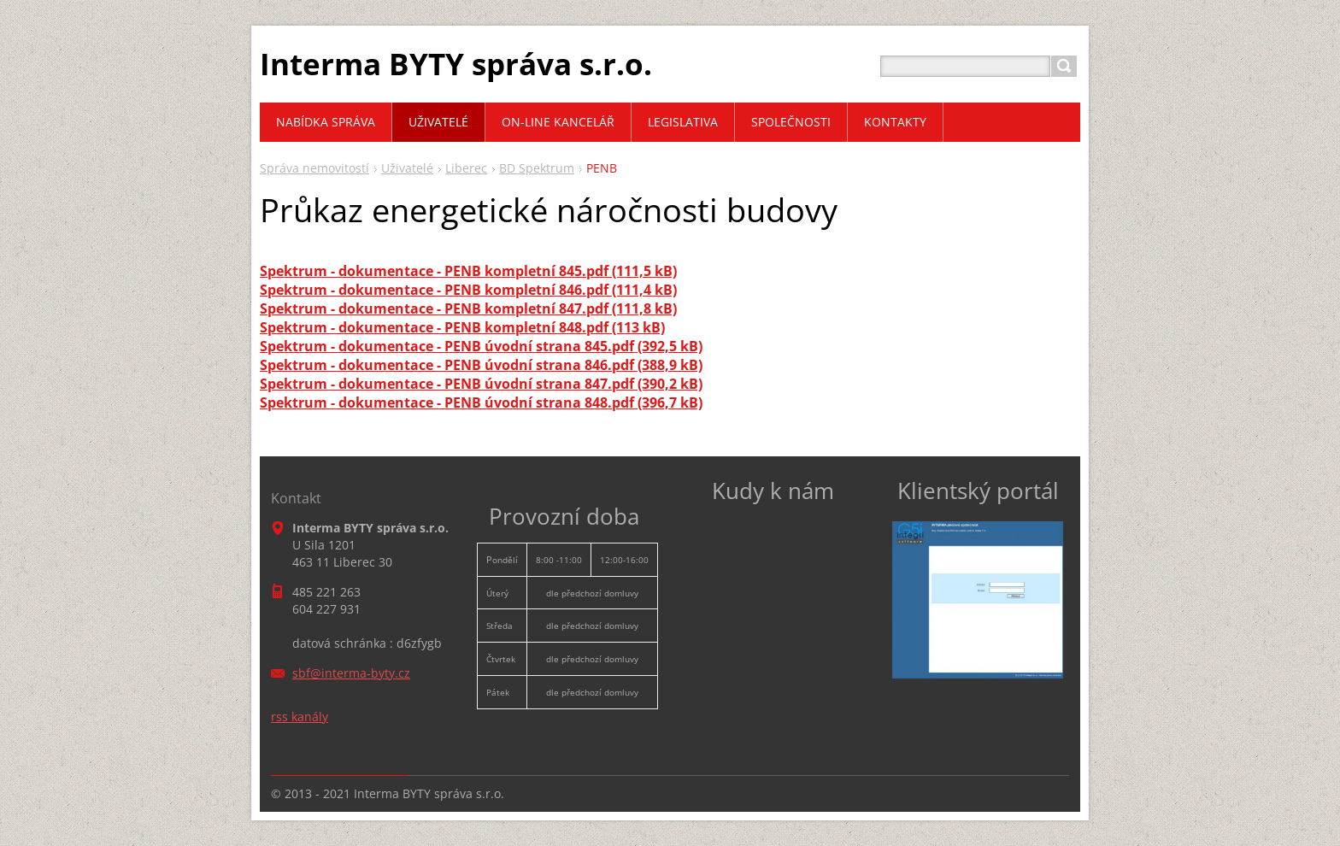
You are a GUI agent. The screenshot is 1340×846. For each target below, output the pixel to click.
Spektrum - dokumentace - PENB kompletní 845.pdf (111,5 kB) (468, 270)
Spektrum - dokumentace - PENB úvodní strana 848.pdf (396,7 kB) (481, 402)
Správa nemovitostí (314, 168)
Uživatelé (407, 168)
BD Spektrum (536, 168)
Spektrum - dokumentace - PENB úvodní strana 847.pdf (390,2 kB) (481, 383)
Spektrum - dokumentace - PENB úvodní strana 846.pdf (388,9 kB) (481, 364)
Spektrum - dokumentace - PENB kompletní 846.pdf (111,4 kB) (468, 289)
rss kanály (299, 716)
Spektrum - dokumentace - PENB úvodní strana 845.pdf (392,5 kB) (481, 346)
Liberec (466, 168)
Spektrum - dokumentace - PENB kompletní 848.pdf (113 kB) (462, 327)
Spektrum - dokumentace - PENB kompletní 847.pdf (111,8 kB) (468, 308)
